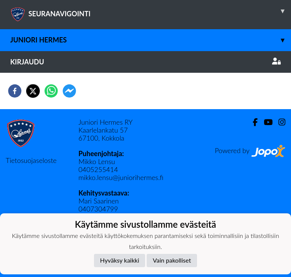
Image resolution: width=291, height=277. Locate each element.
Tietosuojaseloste (31, 160)
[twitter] (33, 91)
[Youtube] (265, 122)
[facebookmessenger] (69, 91)
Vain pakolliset (172, 260)
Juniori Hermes (150, 40)
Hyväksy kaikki (119, 260)
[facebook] (15, 91)
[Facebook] (252, 122)
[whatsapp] (51, 91)
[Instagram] (278, 122)
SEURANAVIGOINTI (150, 11)
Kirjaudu (145, 62)
